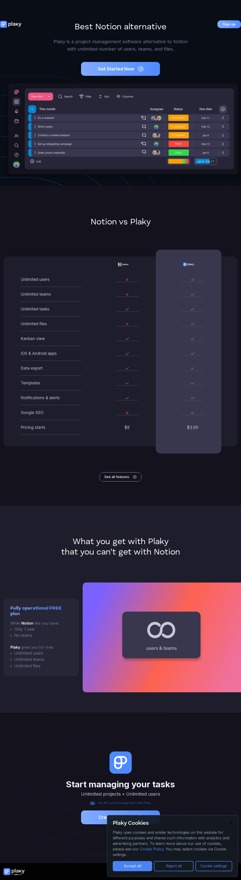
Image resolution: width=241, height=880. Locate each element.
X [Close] (231, 823)
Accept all (132, 866)
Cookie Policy (151, 849)
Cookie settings (213, 866)
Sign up (229, 24)
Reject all (174, 866)
